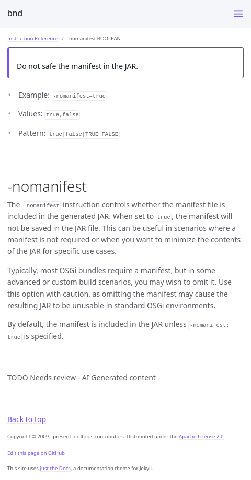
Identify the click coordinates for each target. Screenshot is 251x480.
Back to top (26, 419)
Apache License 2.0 (201, 436)
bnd (14, 13)
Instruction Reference (32, 38)
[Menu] (238, 14)
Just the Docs (55, 468)
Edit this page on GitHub (36, 453)
